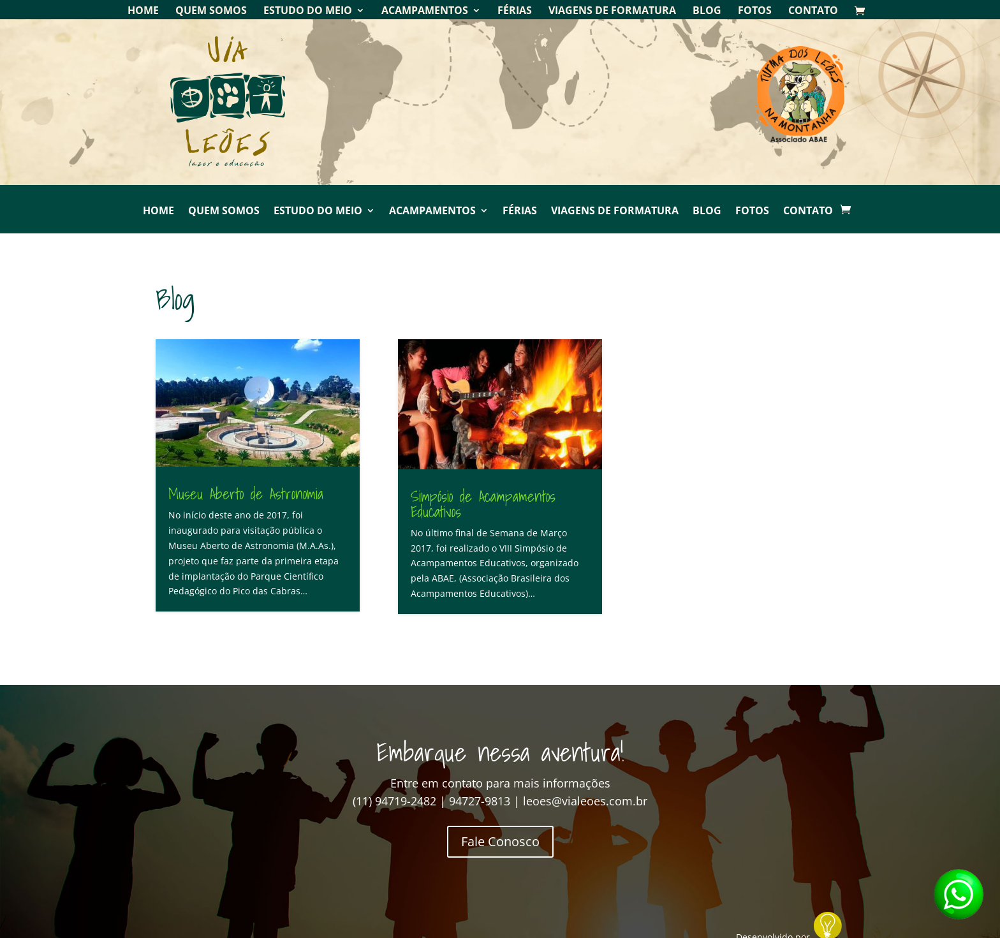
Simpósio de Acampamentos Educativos (483, 504)
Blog (707, 11)
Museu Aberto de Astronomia (245, 493)
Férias (514, 11)
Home (143, 11)
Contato (813, 11)
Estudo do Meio (307, 11)
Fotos (755, 11)
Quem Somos (211, 11)
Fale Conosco (500, 841)
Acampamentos (424, 11)
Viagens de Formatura (612, 11)
